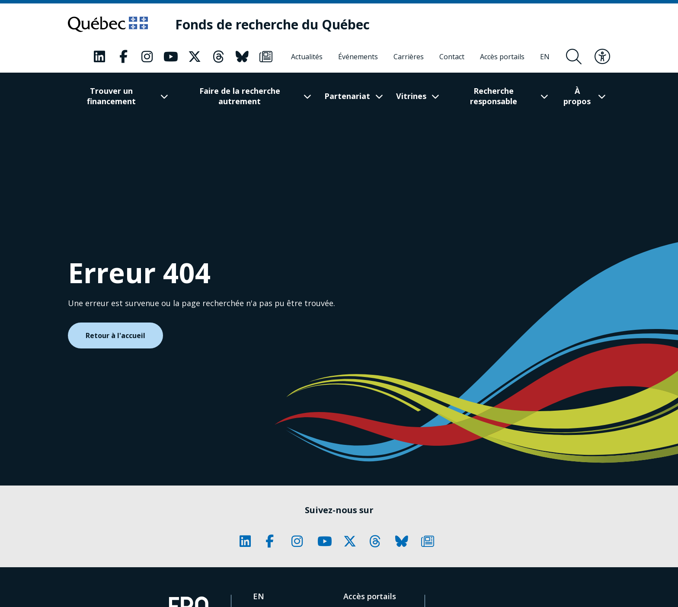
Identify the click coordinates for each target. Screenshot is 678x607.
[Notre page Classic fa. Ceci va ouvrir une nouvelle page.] (99, 56)
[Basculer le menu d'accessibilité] (602, 56)
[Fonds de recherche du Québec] (272, 24)
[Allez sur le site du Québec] (108, 24)
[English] (545, 56)
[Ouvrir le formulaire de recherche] (574, 56)
